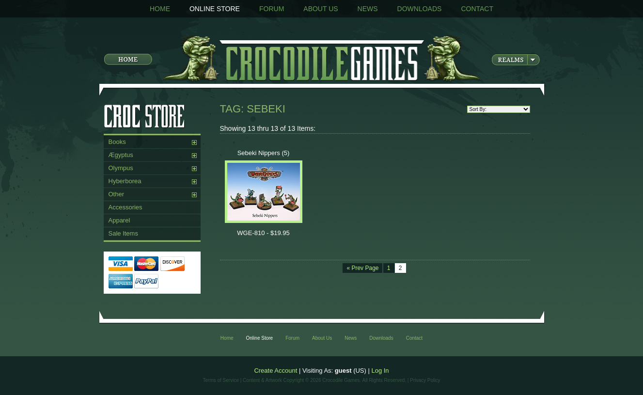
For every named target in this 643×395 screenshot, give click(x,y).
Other (117, 194)
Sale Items (123, 233)
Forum (271, 9)
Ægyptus (121, 154)
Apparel (119, 220)
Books (117, 141)
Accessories (125, 207)
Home (160, 9)
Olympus (121, 168)
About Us (320, 9)
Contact (477, 9)
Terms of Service (221, 380)
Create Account (275, 370)
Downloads (419, 9)
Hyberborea (125, 181)
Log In (380, 370)
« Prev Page (362, 268)
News (368, 9)
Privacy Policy (425, 380)
